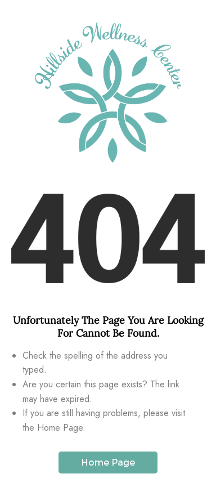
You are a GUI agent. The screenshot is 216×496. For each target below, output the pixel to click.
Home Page (108, 462)
